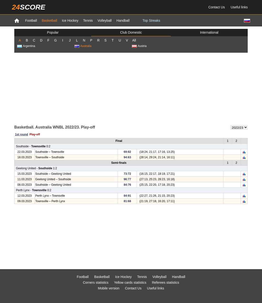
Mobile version (108, 288)
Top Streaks (151, 20)
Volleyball (105, 20)
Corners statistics (95, 282)
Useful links (239, 7)
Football (31, 20)
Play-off (35, 134)
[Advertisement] (131, 88)
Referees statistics (165, 282)
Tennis (88, 20)
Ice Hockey (70, 20)
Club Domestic (131, 32)
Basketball (49, 20)
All (134, 40)
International (209, 32)
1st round (21, 134)
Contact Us (216, 7)
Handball (123, 20)
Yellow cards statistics (130, 282)
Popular (53, 32)
